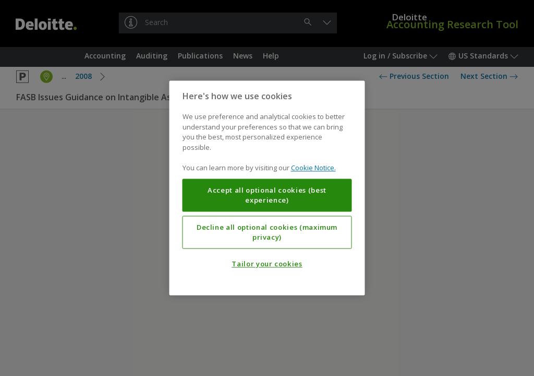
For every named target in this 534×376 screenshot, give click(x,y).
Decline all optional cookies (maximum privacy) (267, 232)
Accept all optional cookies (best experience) (267, 195)
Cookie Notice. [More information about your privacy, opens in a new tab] (313, 168)
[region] (267, 187)
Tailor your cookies (267, 264)
